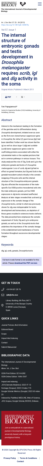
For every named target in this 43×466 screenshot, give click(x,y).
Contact (4, 343)
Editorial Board (7, 329)
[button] (16, 97)
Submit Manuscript (8, 347)
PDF (8, 97)
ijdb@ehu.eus (12, 295)
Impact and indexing (9, 338)
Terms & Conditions (28, 458)
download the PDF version (25, 263)
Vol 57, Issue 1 (8, 29)
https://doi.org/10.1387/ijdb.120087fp (15, 25)
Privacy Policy (10, 458)
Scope (4, 334)
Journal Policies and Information (14, 325)
